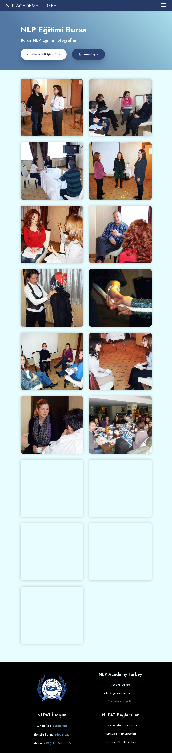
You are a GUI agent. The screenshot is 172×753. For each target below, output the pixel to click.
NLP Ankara (129, 741)
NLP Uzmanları (127, 733)
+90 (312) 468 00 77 (57, 743)
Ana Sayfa (85, 54)
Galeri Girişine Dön (42, 54)
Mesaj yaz (60, 725)
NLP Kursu (111, 733)
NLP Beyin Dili (113, 741)
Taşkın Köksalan (113, 725)
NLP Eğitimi (130, 725)
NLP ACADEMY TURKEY (31, 5)
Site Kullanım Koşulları (120, 701)
